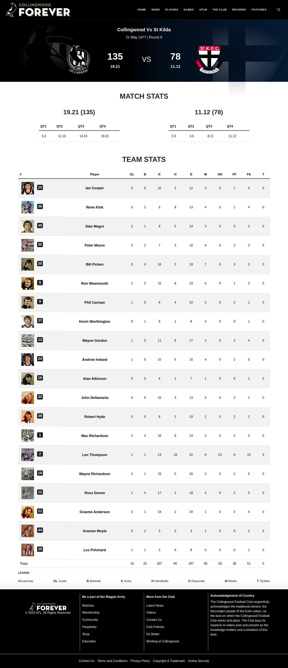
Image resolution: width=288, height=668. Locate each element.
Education (89, 641)
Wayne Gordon (94, 341)
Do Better (153, 634)
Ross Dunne (94, 493)
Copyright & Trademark (169, 661)
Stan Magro (94, 226)
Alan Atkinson (94, 379)
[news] (155, 9)
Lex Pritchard (95, 550)
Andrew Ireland (94, 360)
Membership (90, 612)
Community (90, 619)
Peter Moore (95, 245)
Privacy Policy (140, 661)
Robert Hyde (94, 417)
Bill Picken (95, 264)
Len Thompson (94, 455)
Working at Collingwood (162, 641)
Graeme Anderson (95, 512)
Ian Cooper (95, 188)
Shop (86, 634)
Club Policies (155, 627)
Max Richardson (94, 436)
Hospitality (89, 627)
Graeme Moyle (95, 531)
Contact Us (154, 619)
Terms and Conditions (112, 661)
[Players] (172, 9)
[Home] (142, 9)
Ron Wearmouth (94, 283)
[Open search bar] (279, 10)
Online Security (198, 661)
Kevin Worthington (94, 322)
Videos (151, 612)
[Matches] (188, 9)
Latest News (155, 605)
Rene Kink (94, 207)
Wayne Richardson (94, 474)
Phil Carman (94, 302)
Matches (88, 605)
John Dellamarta (94, 398)
